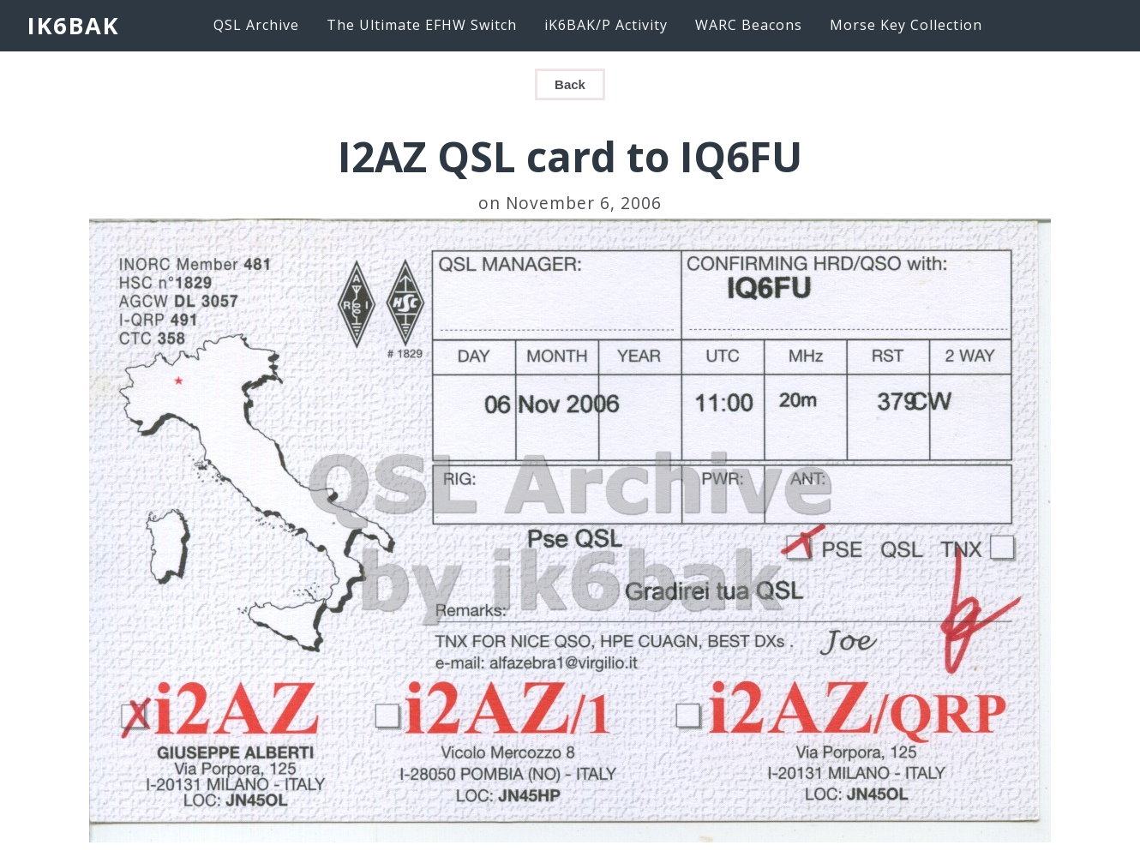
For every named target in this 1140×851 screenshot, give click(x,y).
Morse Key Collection (906, 24)
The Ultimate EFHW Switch (422, 24)
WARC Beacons (748, 24)
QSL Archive (256, 24)
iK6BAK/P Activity (606, 24)
